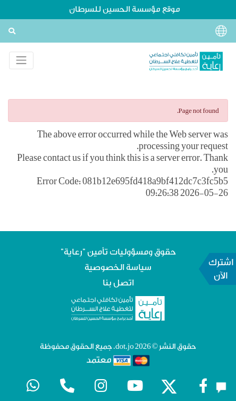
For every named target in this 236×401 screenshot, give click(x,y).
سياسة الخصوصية (118, 267)
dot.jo (124, 346)
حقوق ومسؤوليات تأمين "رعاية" (118, 252)
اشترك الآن (221, 269)
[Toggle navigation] (21, 60)
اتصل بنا (118, 283)
